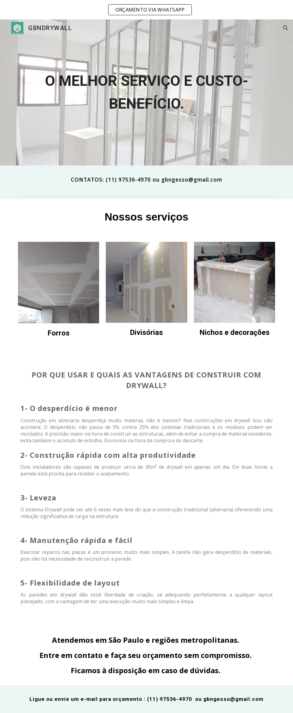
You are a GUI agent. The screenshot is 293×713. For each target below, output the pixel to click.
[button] (285, 28)
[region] (146, 9)
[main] (146, 92)
